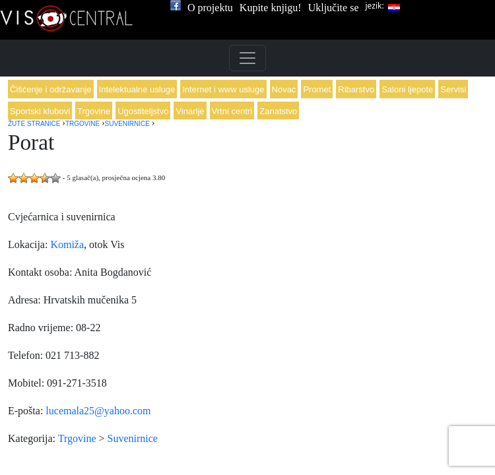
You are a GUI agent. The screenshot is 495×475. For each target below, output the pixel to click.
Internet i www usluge (223, 89)
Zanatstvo (278, 111)
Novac (284, 89)
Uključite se (333, 7)
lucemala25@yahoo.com (98, 410)
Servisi (453, 89)
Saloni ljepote (407, 89)
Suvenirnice (133, 438)
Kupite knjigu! (271, 7)
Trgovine (93, 111)
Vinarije (190, 111)
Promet (317, 89)
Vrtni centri (232, 111)
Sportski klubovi (40, 111)
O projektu (210, 7)
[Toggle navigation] (247, 58)
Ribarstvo (356, 89)
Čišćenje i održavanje (51, 89)
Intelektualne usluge (137, 89)
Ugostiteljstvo (142, 111)
